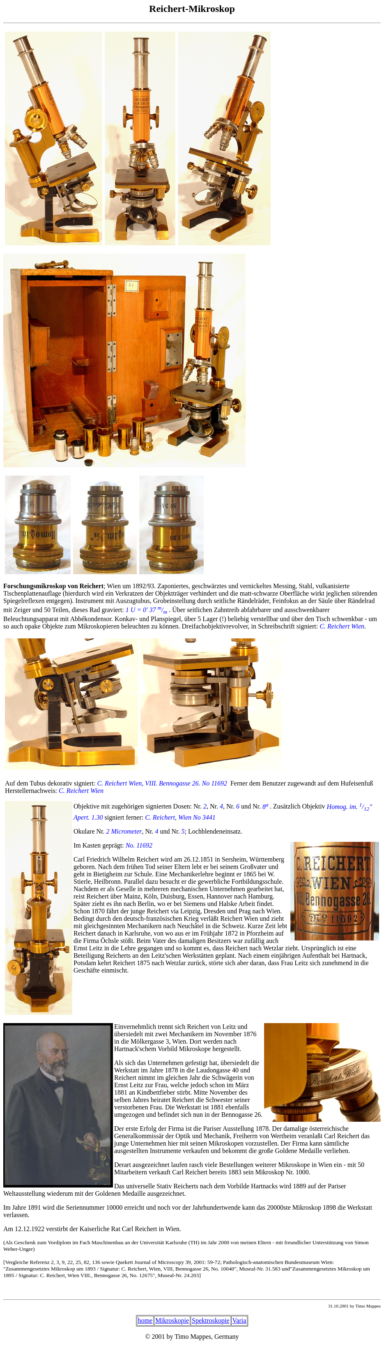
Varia (239, 1320)
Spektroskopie (211, 1320)
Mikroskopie (172, 1320)
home (145, 1320)
